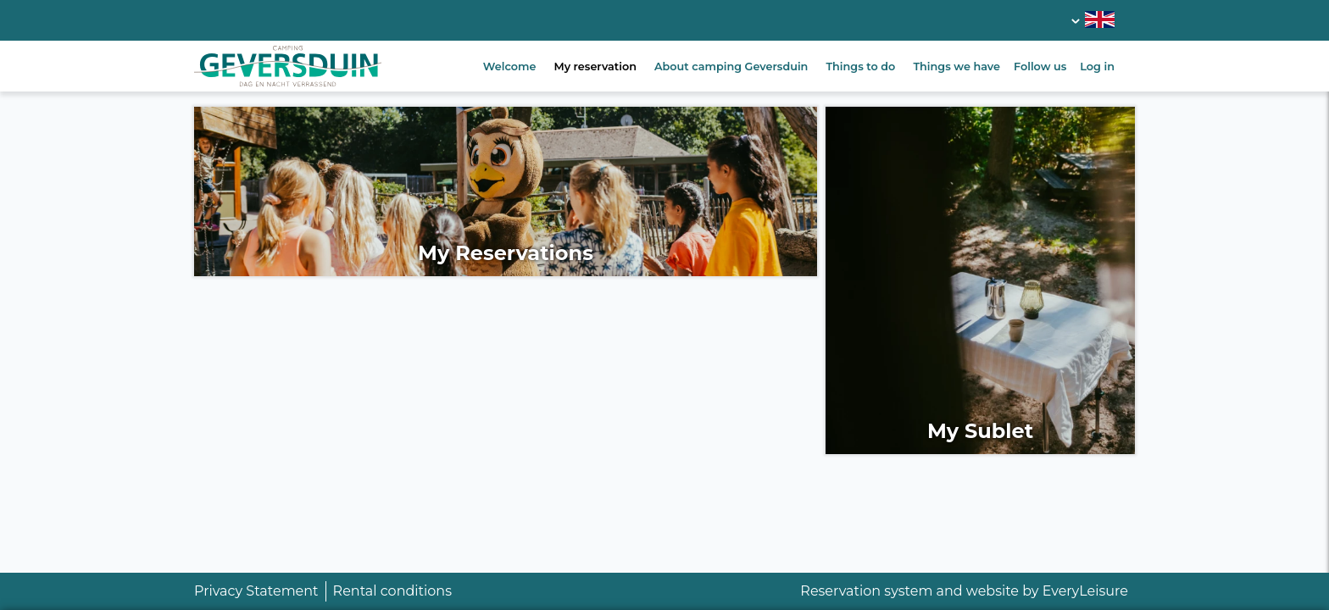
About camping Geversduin (731, 66)
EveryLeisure (1085, 591)
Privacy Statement (256, 591)
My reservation (595, 66)
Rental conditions (392, 591)
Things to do (860, 66)
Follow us (1040, 66)
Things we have (956, 66)
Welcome (510, 66)
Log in (1097, 66)
